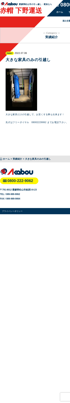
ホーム (59, 12)
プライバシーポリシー (12, 211)
